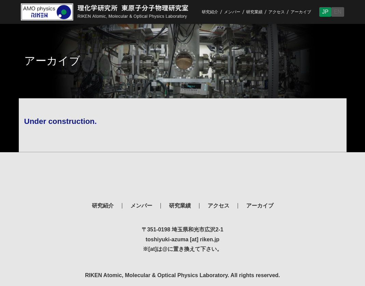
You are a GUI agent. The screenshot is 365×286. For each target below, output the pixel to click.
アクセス (276, 12)
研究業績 (254, 12)
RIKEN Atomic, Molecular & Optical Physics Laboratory (110, 11)
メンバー (232, 12)
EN (337, 12)
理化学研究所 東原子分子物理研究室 (183, 178)
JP (325, 12)
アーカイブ (301, 12)
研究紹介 (210, 12)
